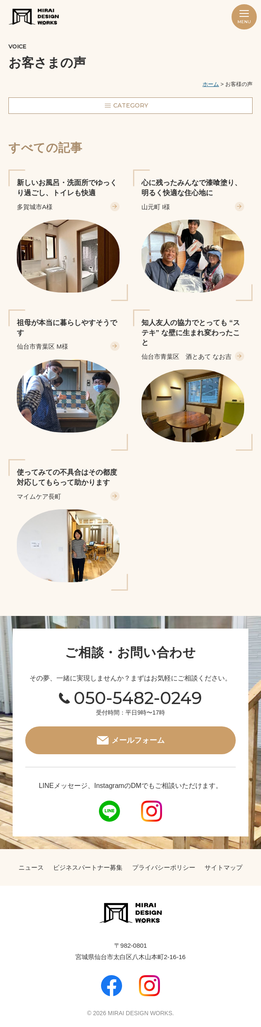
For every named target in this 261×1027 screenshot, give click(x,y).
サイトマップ (223, 867)
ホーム (210, 84)
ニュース (31, 867)
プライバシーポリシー (163, 867)
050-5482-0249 (138, 698)
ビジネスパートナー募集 (88, 867)
